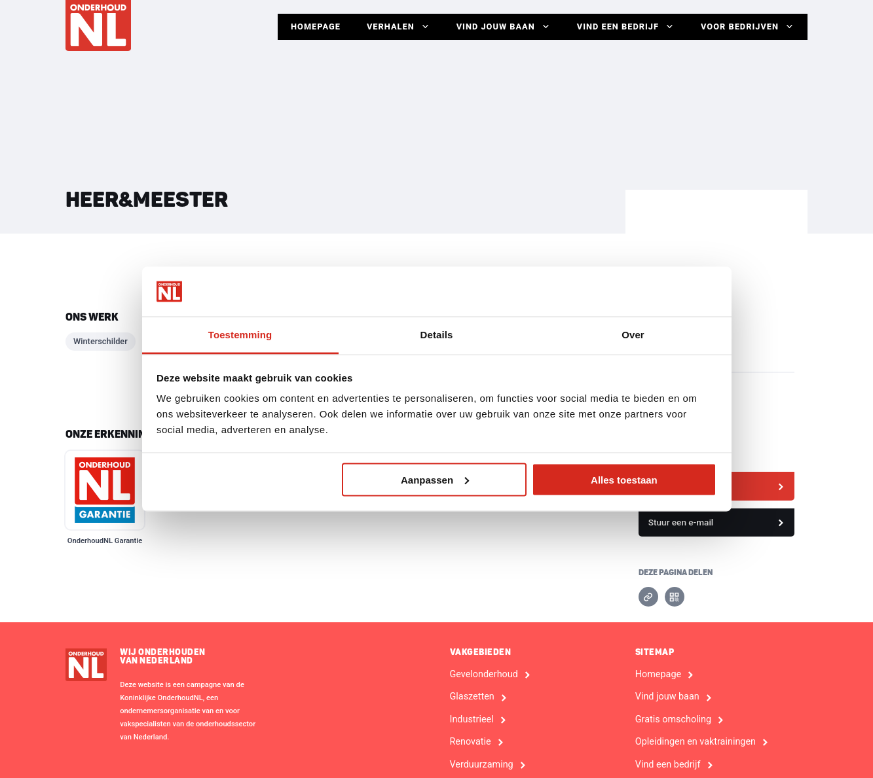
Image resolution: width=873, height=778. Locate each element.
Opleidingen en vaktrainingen (695, 742)
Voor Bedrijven (747, 27)
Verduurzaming (481, 764)
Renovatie (470, 742)
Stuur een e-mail (681, 522)
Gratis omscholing (673, 719)
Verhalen (398, 27)
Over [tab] (633, 334)
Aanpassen (435, 479)
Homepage (316, 26)
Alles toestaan (624, 479)
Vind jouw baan (503, 27)
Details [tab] (436, 334)
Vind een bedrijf (626, 27)
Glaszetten (472, 696)
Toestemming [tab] (240, 334)
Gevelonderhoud (484, 674)
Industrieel (472, 719)
